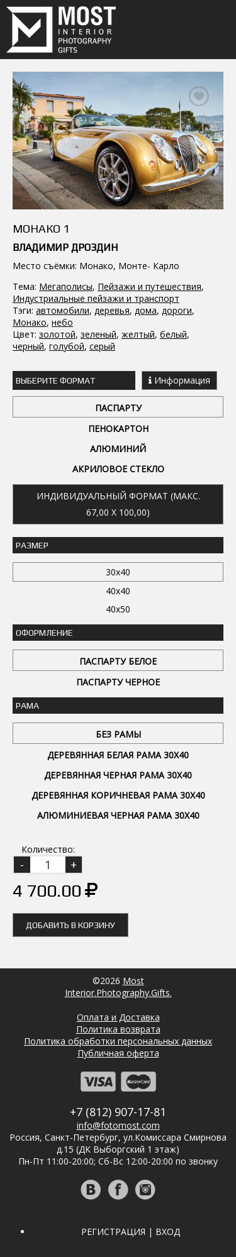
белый (173, 334)
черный (28, 346)
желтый (138, 334)
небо (62, 322)
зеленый (98, 334)
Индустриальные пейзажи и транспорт (96, 298)
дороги (177, 310)
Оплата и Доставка (118, 1017)
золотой (57, 334)
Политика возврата (118, 1029)
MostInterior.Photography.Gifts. (118, 987)
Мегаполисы (66, 286)
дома (146, 310)
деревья (112, 310)
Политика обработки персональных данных (118, 1041)
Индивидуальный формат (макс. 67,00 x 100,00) (118, 504)
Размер (32, 545)
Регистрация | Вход (130, 1232)
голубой (66, 346)
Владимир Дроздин (65, 247)
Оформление (44, 633)
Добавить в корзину (70, 925)
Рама (27, 705)
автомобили (62, 310)
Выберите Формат (55, 380)
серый (102, 346)
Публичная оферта (118, 1053)
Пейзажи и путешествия (149, 286)
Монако (30, 322)
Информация (179, 380)
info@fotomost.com (118, 1125)
